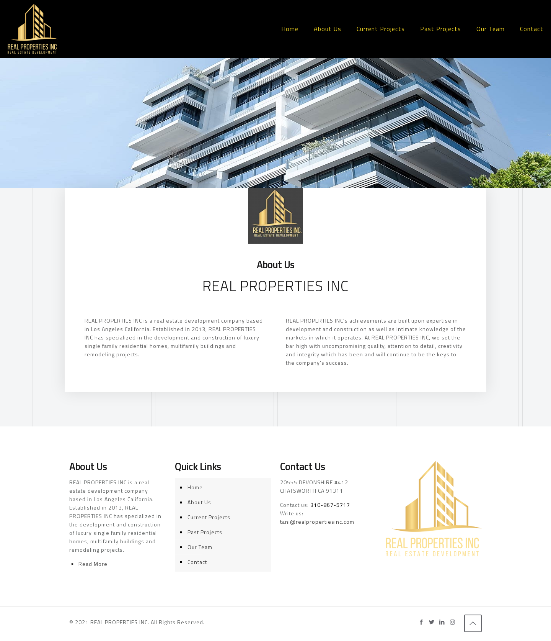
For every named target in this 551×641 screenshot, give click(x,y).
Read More (93, 564)
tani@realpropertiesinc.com (317, 522)
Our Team (199, 547)
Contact (197, 562)
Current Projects (208, 517)
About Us (199, 502)
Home (195, 487)
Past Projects (204, 532)
